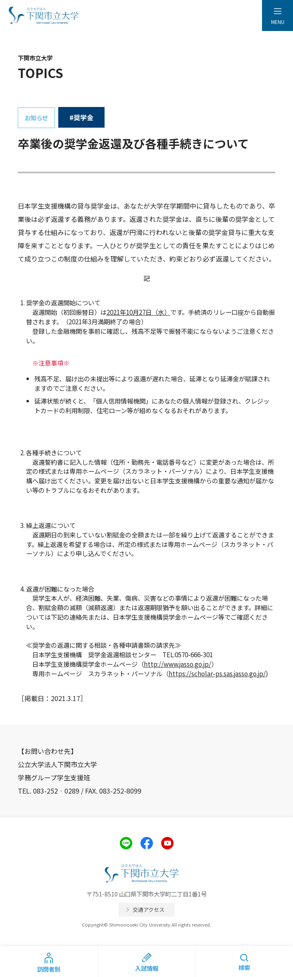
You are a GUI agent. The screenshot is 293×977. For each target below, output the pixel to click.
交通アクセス (148, 909)
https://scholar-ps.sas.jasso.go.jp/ (217, 673)
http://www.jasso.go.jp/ (177, 663)
